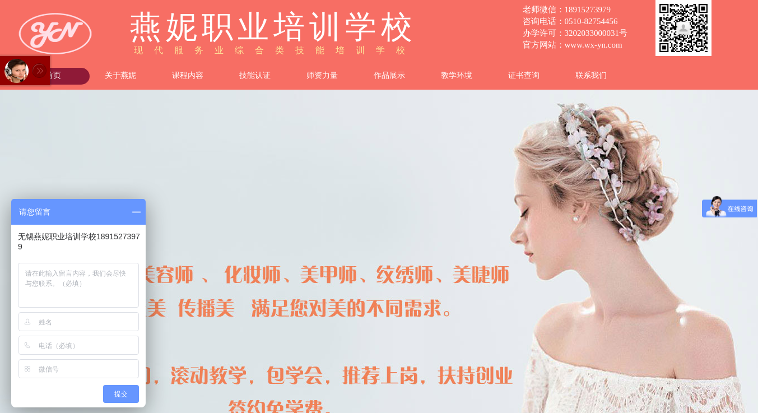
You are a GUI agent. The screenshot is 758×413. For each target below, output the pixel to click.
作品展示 (389, 75)
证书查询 (524, 75)
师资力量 (322, 75)
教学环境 (456, 75)
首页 (53, 75)
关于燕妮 (120, 75)
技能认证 (255, 75)
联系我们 (591, 75)
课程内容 (187, 75)
